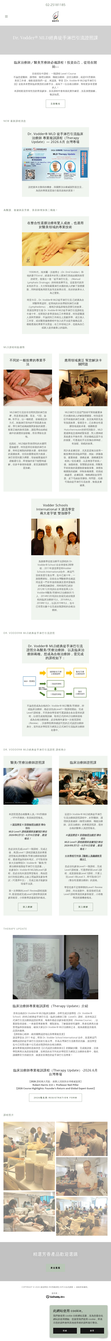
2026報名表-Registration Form (55, 1097)
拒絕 (65, 1330)
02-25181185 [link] (55, 4)
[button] (11, 16)
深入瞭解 (28, 906)
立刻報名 (55, 103)
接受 (92, 1330)
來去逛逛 (55, 1267)
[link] (55, 16)
